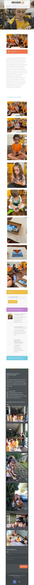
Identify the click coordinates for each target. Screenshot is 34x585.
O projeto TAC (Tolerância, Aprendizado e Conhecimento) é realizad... (18, 348)
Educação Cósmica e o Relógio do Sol (20, 314)
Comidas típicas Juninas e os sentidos (20, 327)
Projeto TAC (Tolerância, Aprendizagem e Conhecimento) (18, 341)
